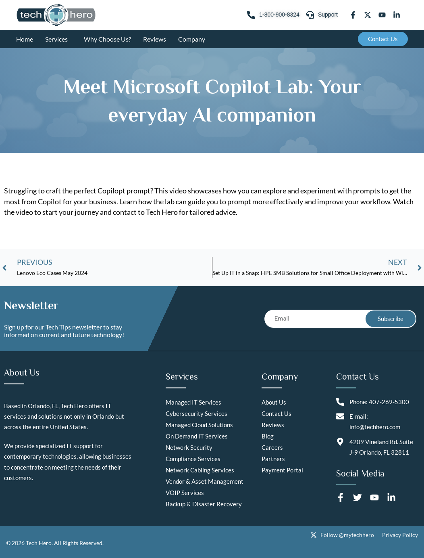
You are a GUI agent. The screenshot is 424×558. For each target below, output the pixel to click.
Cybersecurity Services (196, 413)
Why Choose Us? (107, 39)
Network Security (189, 447)
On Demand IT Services (197, 436)
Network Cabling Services (200, 470)
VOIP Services (185, 492)
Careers (272, 447)
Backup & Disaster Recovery (204, 504)
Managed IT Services (193, 402)
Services (58, 39)
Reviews (154, 39)
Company (193, 39)
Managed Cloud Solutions (199, 424)
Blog (268, 436)
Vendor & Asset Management (204, 481)
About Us (274, 402)
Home (24, 39)
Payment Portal (282, 470)
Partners (273, 458)
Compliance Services (193, 458)
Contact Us (276, 413)
